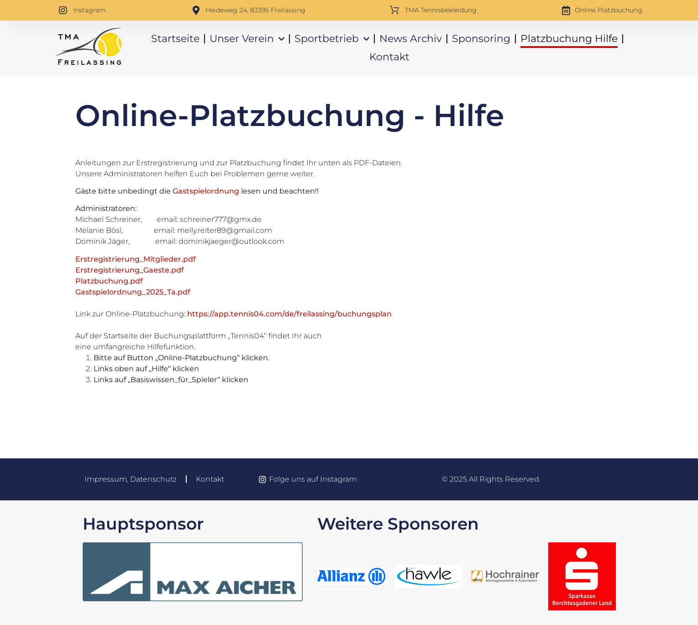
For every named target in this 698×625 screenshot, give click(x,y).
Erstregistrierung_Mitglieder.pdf (135, 259)
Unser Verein (247, 39)
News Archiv (410, 38)
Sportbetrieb (331, 39)
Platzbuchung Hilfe (569, 38)
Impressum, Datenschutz (130, 479)
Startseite (175, 38)
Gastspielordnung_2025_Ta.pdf (132, 292)
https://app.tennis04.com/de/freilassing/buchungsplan (289, 314)
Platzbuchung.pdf (109, 281)
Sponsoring (481, 38)
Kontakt (389, 57)
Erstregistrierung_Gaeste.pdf (129, 270)
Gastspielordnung (206, 191)
